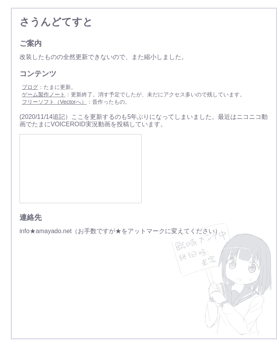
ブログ (30, 87)
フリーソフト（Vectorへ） (54, 102)
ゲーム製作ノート (43, 94)
